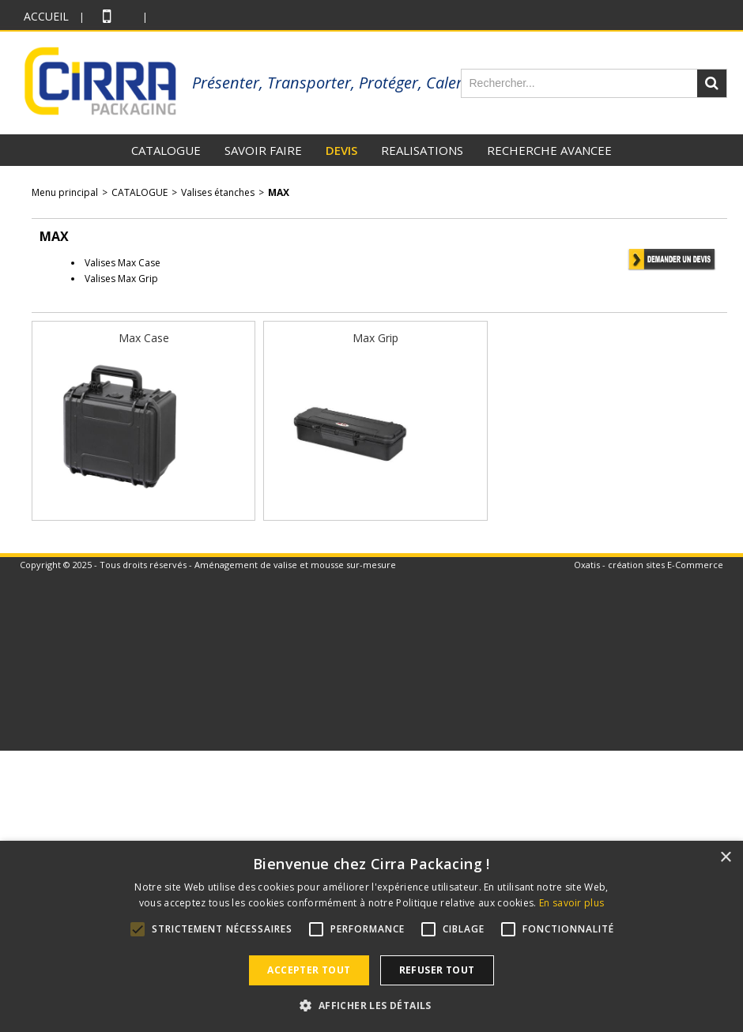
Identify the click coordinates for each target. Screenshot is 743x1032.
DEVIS (341, 150)
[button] (371, 1005)
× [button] (725, 858)
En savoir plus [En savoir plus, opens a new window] (571, 903)
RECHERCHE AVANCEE (549, 150)
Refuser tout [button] (437, 970)
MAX (278, 192)
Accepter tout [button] (308, 970)
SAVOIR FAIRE (263, 150)
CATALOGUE (166, 150)
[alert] (371, 936)
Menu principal (65, 192)
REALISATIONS (422, 150)
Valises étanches (218, 192)
